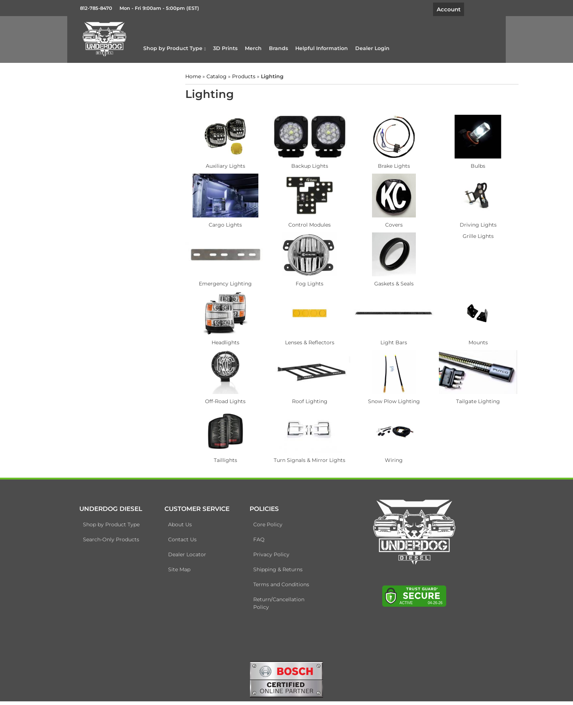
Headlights (222, 340)
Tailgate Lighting (457, 399)
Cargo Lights (222, 223)
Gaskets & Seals (379, 281)
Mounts (457, 340)
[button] (193, 47)
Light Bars (379, 340)
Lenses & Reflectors (301, 340)
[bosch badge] (286, 682)
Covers (379, 223)
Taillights (222, 458)
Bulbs (457, 164)
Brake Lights (379, 164)
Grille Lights (457, 234)
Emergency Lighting (222, 281)
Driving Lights (457, 223)
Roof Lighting (301, 399)
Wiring (379, 458)
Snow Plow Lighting (379, 399)
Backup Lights (300, 164)
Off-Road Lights (222, 399)
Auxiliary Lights (222, 164)
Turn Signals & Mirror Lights (301, 458)
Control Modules (301, 223)
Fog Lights (301, 281)
